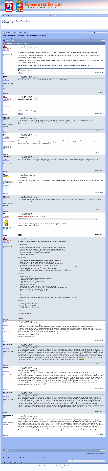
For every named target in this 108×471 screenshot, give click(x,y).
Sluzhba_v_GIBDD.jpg (24, 111)
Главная (8, 33)
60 (12, 40)
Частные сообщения (30, 35)
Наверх (5, 74)
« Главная (6, 462)
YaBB (44, 467)
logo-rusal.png (22, 70)
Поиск (20, 33)
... (11, 40)
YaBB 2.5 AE (66, 465)
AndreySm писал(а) (24, 217)
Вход (11, 22)
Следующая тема (100, 38)
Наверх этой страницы (21, 462)
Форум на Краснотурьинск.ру (11, 35)
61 (14, 40)
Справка (14, 33)
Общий (22, 35)
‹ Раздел (12, 462)
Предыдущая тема (91, 38)
